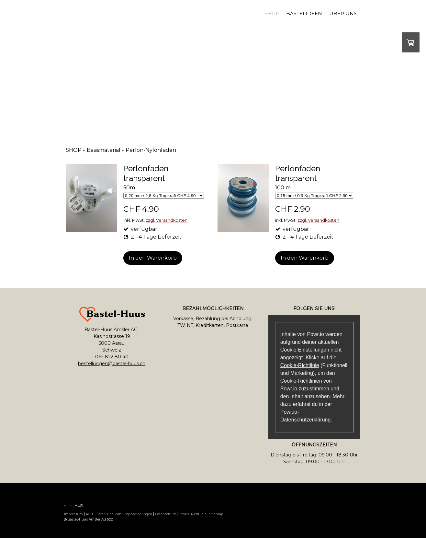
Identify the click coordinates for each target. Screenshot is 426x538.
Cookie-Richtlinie (299, 365)
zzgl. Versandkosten (166, 220)
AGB (89, 514)
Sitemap (216, 514)
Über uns (343, 13)
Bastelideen (304, 13)
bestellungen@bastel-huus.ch (111, 363)
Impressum (73, 514)
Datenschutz (165, 514)
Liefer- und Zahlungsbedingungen (123, 514)
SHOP (271, 13)
